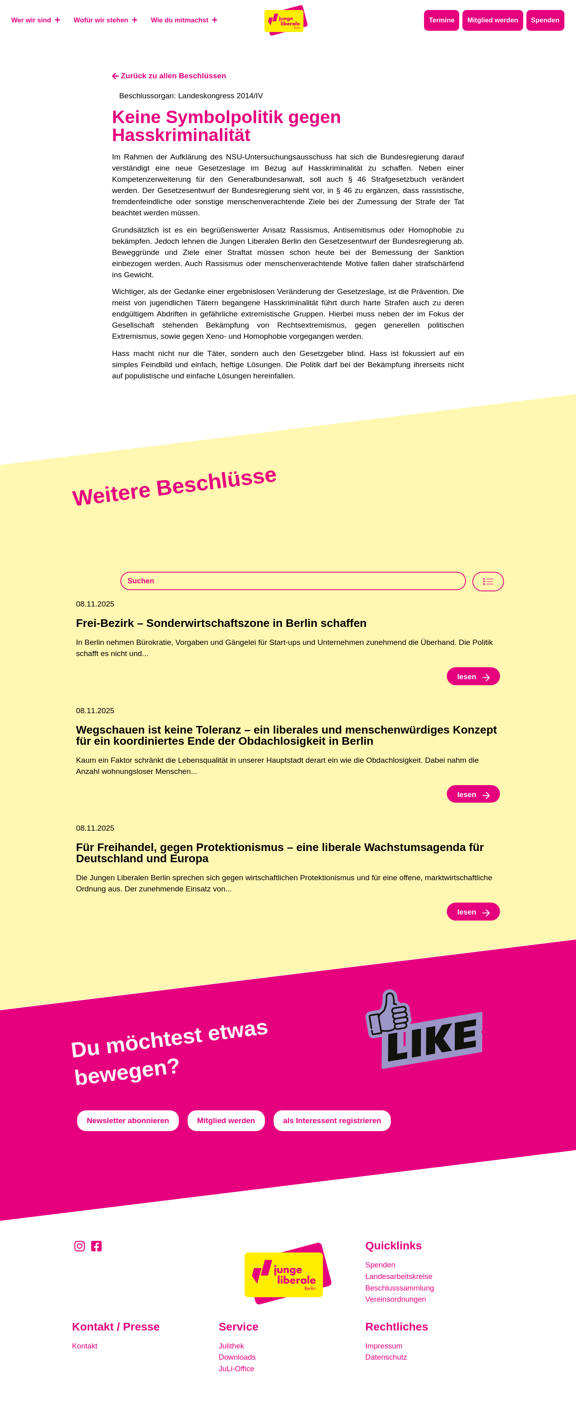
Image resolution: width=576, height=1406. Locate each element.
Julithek (232, 1348)
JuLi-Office (237, 1370)
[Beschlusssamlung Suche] (293, 581)
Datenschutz (386, 1359)
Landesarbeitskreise (399, 1278)
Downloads (238, 1359)
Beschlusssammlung (400, 1289)
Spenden (380, 1267)
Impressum (384, 1348)
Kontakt (85, 1348)
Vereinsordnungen (396, 1301)
